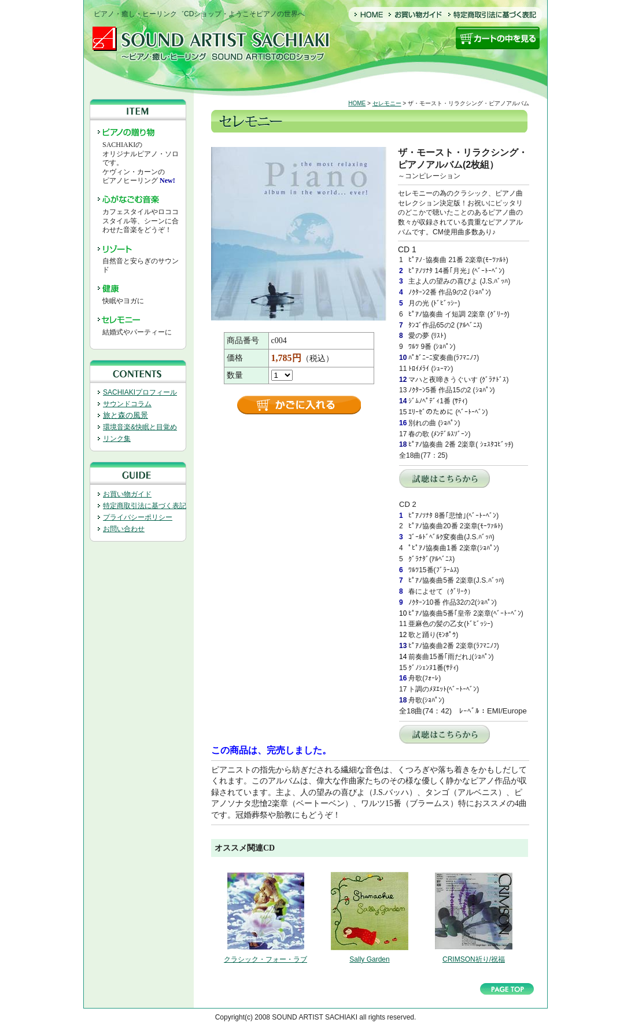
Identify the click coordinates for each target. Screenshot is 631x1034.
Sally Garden (369, 959)
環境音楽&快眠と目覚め (140, 427)
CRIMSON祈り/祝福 (473, 959)
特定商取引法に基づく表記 (144, 506)
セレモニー (386, 103)
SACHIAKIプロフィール (140, 392)
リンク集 (117, 439)
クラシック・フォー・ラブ (265, 959)
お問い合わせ (124, 529)
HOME (357, 103)
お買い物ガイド (127, 494)
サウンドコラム (127, 404)
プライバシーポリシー (137, 517)
